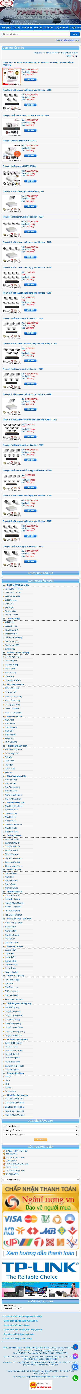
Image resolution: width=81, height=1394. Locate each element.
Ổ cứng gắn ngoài (11, 705)
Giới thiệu (27, 27)
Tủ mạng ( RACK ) (12, 680)
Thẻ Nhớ (7, 765)
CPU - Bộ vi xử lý (11, 688)
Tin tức (16, 27)
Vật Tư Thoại (9, 673)
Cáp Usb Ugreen (11, 1070)
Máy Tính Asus (10, 791)
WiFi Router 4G (10, 634)
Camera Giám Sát (11, 862)
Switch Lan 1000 (11, 645)
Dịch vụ (37, 27)
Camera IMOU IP (11, 843)
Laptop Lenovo (10, 965)
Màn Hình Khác (10, 832)
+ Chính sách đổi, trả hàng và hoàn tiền (20, 1321)
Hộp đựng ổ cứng (11, 1062)
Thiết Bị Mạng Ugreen (13, 903)
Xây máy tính (62, 27)
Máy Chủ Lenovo (11, 935)
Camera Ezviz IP (11, 839)
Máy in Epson (10, 884)
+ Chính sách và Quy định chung (17, 1338)
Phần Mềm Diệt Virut (12, 999)
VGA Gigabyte (10, 742)
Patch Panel (9, 668)
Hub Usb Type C (11, 1054)
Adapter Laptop (10, 972)
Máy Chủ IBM (10, 931)
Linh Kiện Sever (10, 943)
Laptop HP (8, 954)
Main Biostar (9, 735)
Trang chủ (6, 27)
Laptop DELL (9, 957)
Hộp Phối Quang (11, 1007)
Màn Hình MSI (10, 828)
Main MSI (8, 731)
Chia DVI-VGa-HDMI (12, 1050)
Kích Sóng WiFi (10, 630)
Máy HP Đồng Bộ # (12, 799)
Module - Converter (12, 907)
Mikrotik (7, 1088)
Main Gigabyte (10, 727)
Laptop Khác (9, 968)
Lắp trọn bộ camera (12, 858)
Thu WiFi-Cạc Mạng (12, 638)
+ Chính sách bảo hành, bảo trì (16, 1325)
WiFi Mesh (8, 622)
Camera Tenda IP (11, 846)
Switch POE (9, 649)
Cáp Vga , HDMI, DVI (13, 1099)
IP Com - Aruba (10, 615)
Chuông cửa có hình (12, 866)
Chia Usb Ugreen (11, 1058)
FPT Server (9, 939)
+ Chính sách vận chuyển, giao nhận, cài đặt (22, 1330)
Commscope (9, 1091)
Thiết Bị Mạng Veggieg (13, 1115)
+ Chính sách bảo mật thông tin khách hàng (22, 1316)
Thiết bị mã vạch (11, 991)
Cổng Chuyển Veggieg (13, 1103)
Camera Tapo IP (11, 850)
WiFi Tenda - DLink (12, 593)
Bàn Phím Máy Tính (12, 749)
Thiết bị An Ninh (52, 53)
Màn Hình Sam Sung (12, 806)
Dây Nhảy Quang (11, 1020)
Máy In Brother (10, 880)
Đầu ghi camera (10, 854)
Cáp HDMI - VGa (11, 895)
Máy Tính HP (9, 783)
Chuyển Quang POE (12, 1015)
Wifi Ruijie (8, 607)
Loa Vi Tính (9, 769)
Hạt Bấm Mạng (10, 665)
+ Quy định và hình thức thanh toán (18, 1334)
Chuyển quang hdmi (12, 1035)
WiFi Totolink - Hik (11, 596)
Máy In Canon (10, 873)
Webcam (7, 772)
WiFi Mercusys (10, 600)
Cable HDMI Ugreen (12, 1043)
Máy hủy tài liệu (10, 995)
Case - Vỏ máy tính (12, 713)
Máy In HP (8, 877)
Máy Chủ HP (9, 927)
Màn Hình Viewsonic (12, 824)
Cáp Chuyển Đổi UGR (13, 1066)
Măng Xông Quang (12, 1023)
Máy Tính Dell (10, 780)
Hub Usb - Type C (11, 899)
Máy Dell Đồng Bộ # (12, 795)
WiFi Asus (8, 604)
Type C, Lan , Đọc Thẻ (13, 1111)
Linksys (7, 1077)
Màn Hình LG (9, 821)
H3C (6, 1084)
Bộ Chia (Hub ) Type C (13, 1107)
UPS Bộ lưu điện (11, 980)
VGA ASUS (8, 738)
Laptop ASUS (9, 961)
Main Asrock (9, 724)
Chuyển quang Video (13, 1027)
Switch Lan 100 (10, 641)
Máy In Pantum (10, 888)
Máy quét (8, 983)
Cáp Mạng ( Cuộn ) (12, 656)
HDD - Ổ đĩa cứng (11, 700)
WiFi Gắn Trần (10, 626)
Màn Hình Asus (10, 810)
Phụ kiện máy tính (11, 911)
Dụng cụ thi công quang (14, 1031)
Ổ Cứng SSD (9, 692)
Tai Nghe (7, 757)
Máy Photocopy (10, 987)
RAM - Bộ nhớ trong (12, 696)
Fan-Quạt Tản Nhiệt (12, 915)
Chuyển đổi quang (11, 1011)
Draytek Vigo (9, 611)
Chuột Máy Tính (10, 753)
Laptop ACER (10, 950)
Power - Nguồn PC (12, 709)
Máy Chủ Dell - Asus (12, 923)
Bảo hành (48, 27)
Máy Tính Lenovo (11, 787)
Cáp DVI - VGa (10, 1047)
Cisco (6, 1080)
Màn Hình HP (9, 817)
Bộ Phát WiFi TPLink (12, 589)
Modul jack (8, 676)
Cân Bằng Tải (10, 661)
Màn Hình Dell (10, 813)
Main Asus (8, 720)
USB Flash (8, 761)
